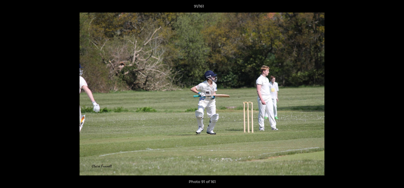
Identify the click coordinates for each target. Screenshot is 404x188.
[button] (382, 7)
